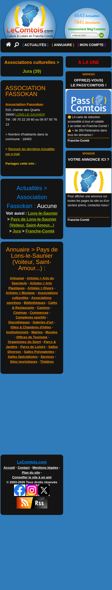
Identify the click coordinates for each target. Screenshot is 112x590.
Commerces (39, 312)
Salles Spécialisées (22, 357)
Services (47, 357)
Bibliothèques (34, 303)
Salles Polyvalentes (39, 352)
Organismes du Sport (24, 342)
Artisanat (17, 278)
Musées (51, 332)
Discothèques (19, 322)
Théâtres (47, 361)
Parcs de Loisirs (32, 347)
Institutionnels (17, 332)
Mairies (36, 332)
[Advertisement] (56, 415)
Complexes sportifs (31, 317)
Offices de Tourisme (31, 337)
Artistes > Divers (40, 288)
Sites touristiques (23, 361)
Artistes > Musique (20, 293)
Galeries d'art (43, 322)
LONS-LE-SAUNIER (30, 114)
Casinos (43, 307)
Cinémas (20, 312)
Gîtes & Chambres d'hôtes (31, 327)
